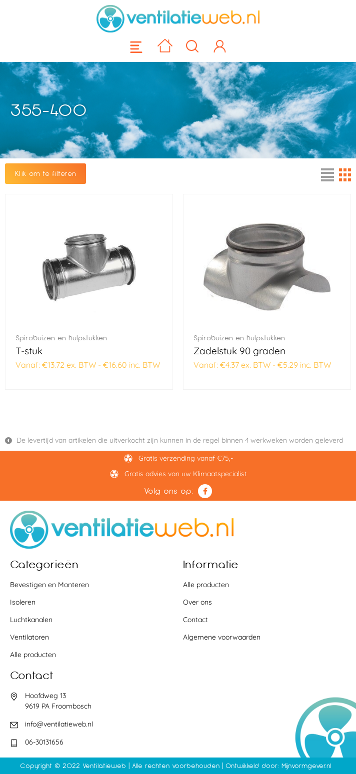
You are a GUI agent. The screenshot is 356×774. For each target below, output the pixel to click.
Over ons (197, 602)
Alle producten (33, 654)
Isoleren (23, 602)
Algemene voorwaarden (221, 637)
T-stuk (29, 351)
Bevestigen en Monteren (49, 584)
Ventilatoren (29, 637)
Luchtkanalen (31, 619)
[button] (137, 47)
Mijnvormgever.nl (306, 766)
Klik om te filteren (45, 173)
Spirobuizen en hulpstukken (61, 337)
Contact (195, 619)
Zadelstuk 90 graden (240, 351)
